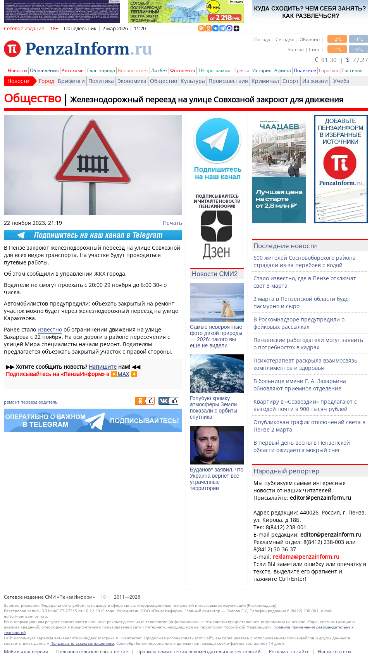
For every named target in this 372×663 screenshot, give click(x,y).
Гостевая (352, 70)
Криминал (265, 81)
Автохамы (73, 70)
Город (46, 81)
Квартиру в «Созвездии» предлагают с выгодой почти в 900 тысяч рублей (305, 405)
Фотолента (182, 70)
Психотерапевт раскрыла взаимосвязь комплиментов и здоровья (305, 364)
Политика (101, 81)
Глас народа (101, 70)
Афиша (282, 70)
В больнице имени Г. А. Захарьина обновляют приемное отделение (299, 384)
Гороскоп (329, 70)
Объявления (44, 70)
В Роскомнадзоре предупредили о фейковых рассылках (298, 323)
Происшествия (228, 81)
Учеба (341, 81)
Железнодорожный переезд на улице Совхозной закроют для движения (206, 99)
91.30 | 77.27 (341, 60)
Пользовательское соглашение (92, 651)
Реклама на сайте (289, 651)
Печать (172, 222)
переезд (29, 402)
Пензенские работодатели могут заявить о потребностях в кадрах (308, 343)
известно (50, 329)
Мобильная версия (26, 651)
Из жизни (315, 81)
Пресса (241, 70)
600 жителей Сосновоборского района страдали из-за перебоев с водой (304, 261)
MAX (123, 374)
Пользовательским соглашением (82, 643)
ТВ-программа (214, 70)
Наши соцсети (334, 651)
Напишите (103, 366)
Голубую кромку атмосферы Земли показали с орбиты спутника (213, 407)
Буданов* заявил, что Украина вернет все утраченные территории (216, 478)
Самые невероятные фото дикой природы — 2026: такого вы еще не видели (216, 336)
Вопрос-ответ (133, 70)
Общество (163, 81)
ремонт (11, 402)
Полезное (305, 70)
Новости (17, 70)
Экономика (131, 81)
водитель (47, 402)
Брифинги (71, 81)
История (262, 70)
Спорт (290, 81)
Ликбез (159, 70)
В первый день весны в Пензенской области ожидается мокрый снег (301, 446)
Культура (193, 81)
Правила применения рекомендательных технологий (198, 651)
